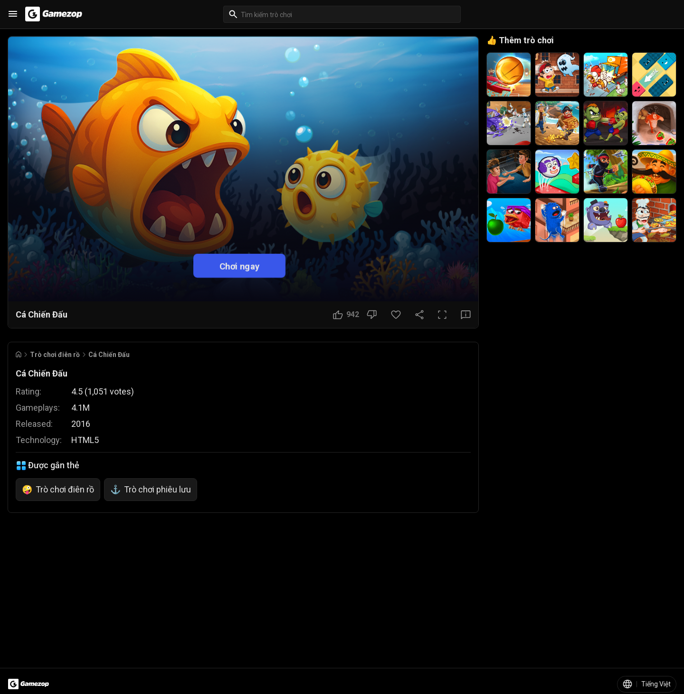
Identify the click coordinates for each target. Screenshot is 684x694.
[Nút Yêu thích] (396, 314)
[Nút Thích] (346, 314)
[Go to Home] (18, 354)
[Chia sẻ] (419, 314)
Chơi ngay (239, 265)
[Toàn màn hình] (442, 315)
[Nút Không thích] (371, 314)
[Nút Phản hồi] (465, 314)
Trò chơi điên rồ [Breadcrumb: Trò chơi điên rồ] (55, 354)
